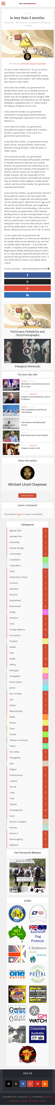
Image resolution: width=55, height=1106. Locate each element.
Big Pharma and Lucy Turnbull (34, 436)
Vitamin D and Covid (30, 449)
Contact (43, 1102)
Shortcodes (33, 1102)
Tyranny (24, 382)
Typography (14, 1102)
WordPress (47, 1097)
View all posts (27, 496)
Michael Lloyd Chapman (41, 22)
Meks (29, 1097)
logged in (20, 515)
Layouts (24, 1102)
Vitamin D (33, 395)
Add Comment (21, 22)
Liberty (24, 408)
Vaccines (27, 13)
